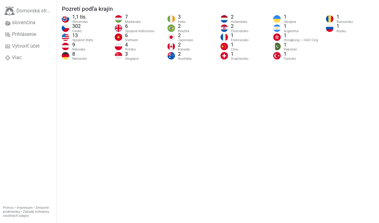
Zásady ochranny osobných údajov (26, 214)
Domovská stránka (30, 11)
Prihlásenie (20, 34)
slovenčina (20, 23)
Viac (13, 58)
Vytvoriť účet (22, 46)
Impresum (25, 208)
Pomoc (8, 208)
